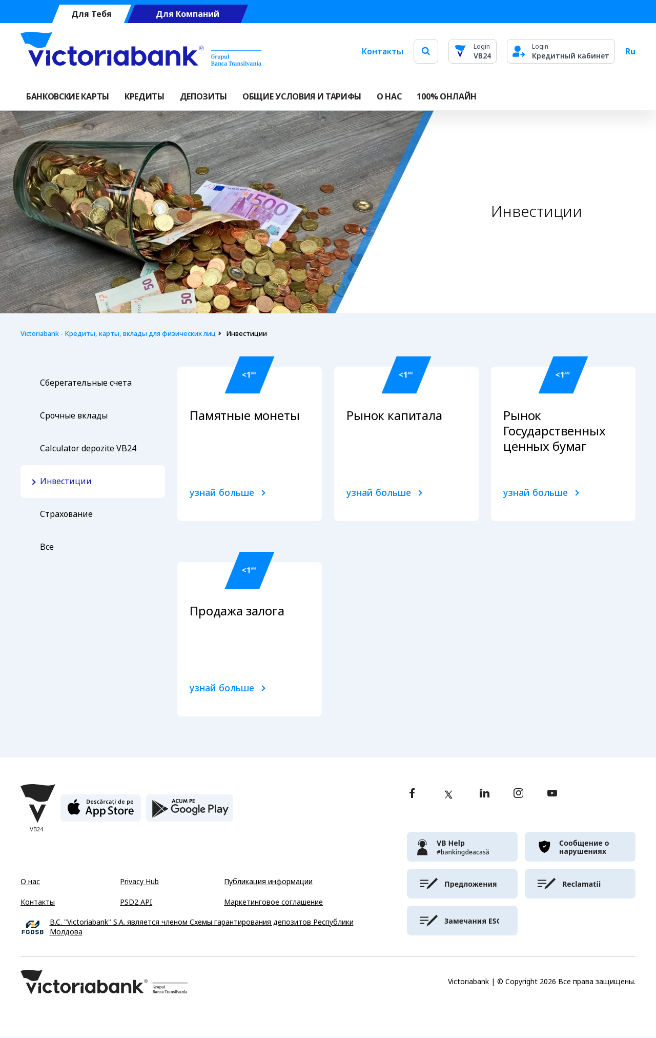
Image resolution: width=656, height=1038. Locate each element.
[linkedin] (484, 794)
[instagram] (518, 794)
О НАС (389, 96)
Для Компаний (187, 14)
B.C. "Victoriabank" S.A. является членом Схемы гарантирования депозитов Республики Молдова (202, 927)
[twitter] (448, 794)
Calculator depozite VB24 (88, 448)
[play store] (189, 812)
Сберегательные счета (86, 383)
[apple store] (100, 812)
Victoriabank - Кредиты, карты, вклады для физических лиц (118, 333)
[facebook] (412, 794)
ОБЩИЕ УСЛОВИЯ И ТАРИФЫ (301, 96)
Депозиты (203, 96)
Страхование (66, 514)
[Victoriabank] (140, 51)
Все (47, 547)
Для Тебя (91, 14)
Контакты (382, 51)
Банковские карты (67, 96)
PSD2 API (136, 902)
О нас (30, 881)
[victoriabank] (462, 847)
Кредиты (145, 96)
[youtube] (552, 794)
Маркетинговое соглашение (273, 902)
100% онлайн (446, 96)
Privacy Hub (139, 881)
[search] (426, 51)
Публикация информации (268, 881)
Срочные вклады (74, 416)
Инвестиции (66, 481)
